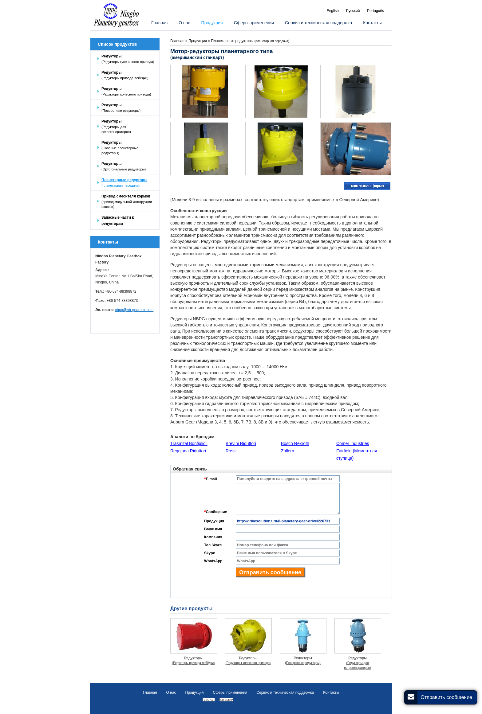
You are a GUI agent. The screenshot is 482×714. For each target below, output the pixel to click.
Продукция (198, 41)
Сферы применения (230, 692)
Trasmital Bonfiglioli (188, 443)
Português (375, 11)
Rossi (231, 450)
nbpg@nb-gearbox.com (134, 310)
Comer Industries (352, 443)
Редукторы (128, 59)
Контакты (108, 242)
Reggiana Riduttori (188, 450)
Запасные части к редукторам (117, 220)
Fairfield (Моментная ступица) (356, 454)
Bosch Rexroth (295, 443)
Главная (177, 41)
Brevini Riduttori (241, 443)
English (333, 11)
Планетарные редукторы (128, 183)
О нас (171, 692)
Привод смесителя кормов (128, 201)
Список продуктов (117, 44)
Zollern (287, 450)
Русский (353, 11)
